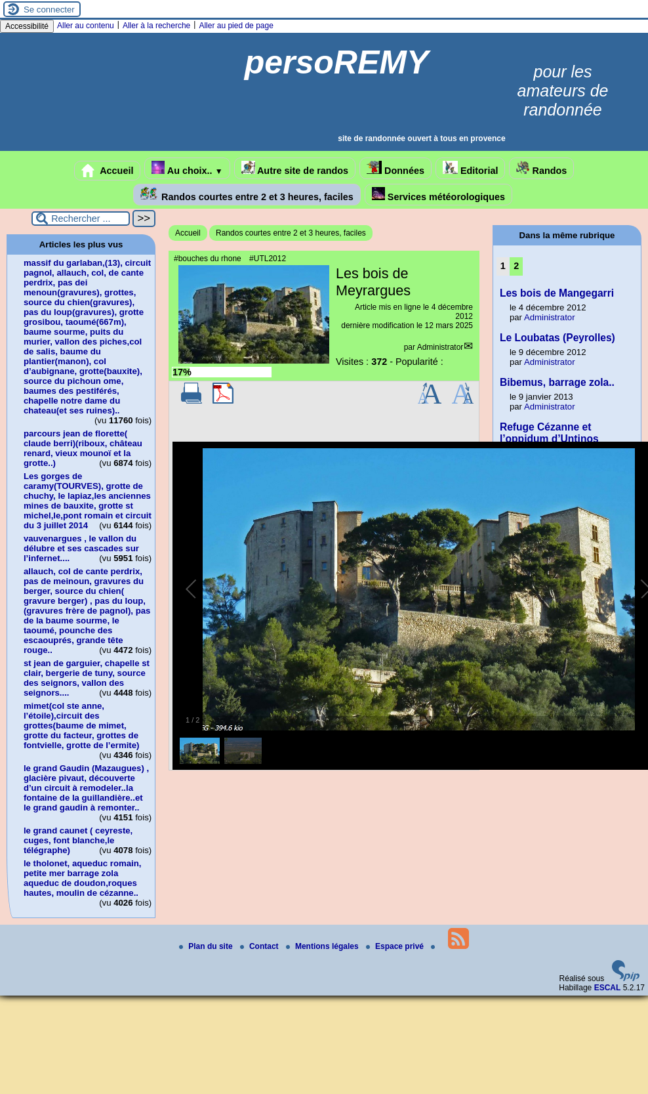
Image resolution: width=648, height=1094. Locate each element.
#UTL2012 (267, 258)
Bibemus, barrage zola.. (557, 382)
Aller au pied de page (236, 25)
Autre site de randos (295, 168)
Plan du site (207, 946)
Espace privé (396, 946)
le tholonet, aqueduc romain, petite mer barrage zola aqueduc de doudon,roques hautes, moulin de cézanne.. (83, 878)
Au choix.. (187, 168)
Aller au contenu (85, 25)
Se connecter (49, 9)
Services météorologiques (438, 194)
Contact (260, 946)
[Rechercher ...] (80, 218)
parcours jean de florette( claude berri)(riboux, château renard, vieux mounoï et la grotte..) (83, 448)
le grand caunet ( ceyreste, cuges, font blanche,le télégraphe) (78, 840)
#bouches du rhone (207, 258)
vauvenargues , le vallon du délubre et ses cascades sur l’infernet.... (81, 548)
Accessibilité (27, 26)
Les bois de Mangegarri (557, 293)
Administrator (440, 347)
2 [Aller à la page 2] (516, 266)
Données (395, 168)
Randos (541, 168)
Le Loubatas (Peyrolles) (557, 337)
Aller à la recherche (156, 25)
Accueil (107, 170)
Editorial (470, 168)
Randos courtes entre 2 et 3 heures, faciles (247, 194)
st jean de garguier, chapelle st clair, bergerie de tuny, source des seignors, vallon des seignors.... (87, 678)
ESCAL (607, 987)
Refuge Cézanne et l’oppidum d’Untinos (549, 432)
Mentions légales (323, 946)
